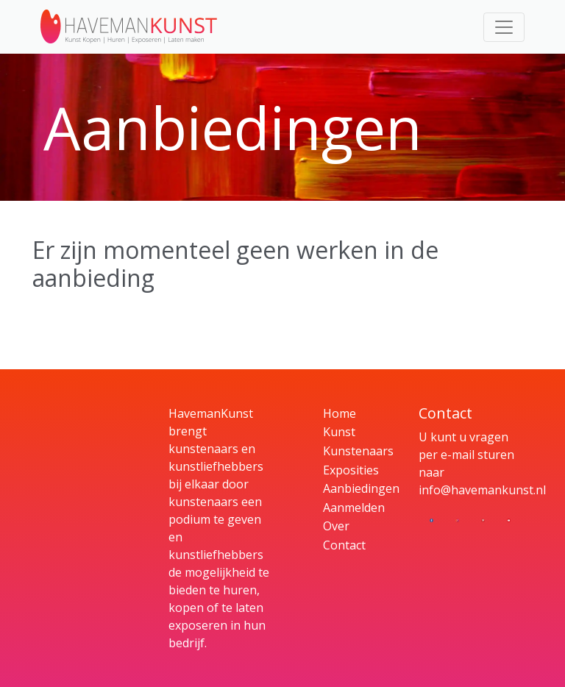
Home (339, 413)
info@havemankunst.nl (482, 490)
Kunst (339, 432)
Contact (344, 545)
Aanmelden (354, 507)
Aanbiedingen (361, 488)
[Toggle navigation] (504, 27)
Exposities (351, 470)
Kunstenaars (358, 451)
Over (336, 526)
